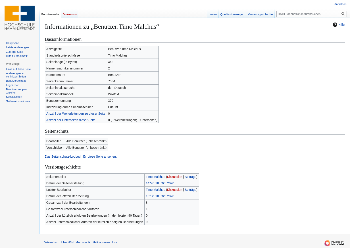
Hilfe (338, 24)
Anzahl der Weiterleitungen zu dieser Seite (75, 113)
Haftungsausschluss (105, 242)
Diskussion (174, 177)
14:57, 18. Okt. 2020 (160, 183)
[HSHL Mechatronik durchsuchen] (311, 14)
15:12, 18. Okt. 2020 (160, 196)
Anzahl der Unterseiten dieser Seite (71, 120)
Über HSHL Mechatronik (75, 242)
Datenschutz (51, 242)
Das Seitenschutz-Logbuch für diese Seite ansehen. (81, 156)
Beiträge (190, 177)
